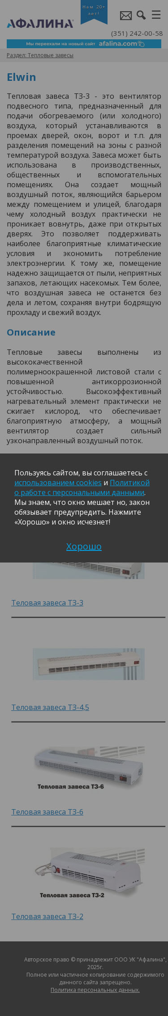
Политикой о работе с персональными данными (82, 487)
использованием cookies (58, 482)
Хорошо (84, 546)
